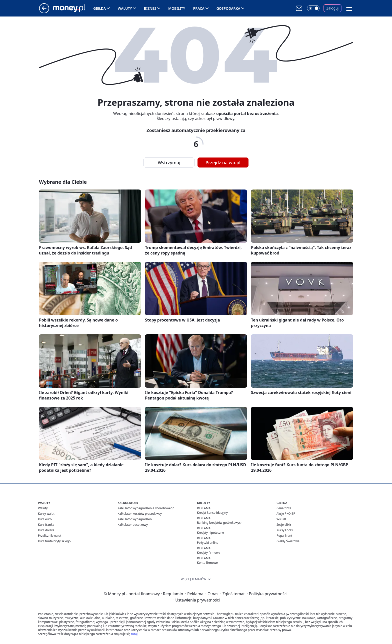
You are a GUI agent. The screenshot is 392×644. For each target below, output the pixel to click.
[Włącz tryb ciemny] (313, 8)
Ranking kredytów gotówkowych (219, 522)
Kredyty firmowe (208, 552)
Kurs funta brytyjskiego (54, 541)
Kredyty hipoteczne (210, 532)
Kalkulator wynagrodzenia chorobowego (146, 508)
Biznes (150, 8)
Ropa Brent (284, 536)
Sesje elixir (283, 524)
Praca (198, 8)
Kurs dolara (46, 530)
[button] (349, 8)
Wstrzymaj (169, 163)
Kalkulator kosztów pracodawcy (140, 514)
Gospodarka (228, 8)
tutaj (134, 634)
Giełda (99, 8)
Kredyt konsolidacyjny (212, 512)
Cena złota (283, 508)
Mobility (176, 8)
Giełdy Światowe (288, 541)
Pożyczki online (207, 542)
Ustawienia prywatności (196, 600)
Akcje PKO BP (285, 514)
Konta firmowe (207, 562)
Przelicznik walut (49, 536)
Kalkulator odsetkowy (133, 524)
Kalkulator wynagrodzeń (135, 519)
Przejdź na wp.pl (223, 163)
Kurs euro (45, 519)
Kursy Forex (284, 530)
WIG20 (281, 519)
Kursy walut (46, 514)
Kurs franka (46, 524)
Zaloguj (332, 8)
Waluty (125, 8)
